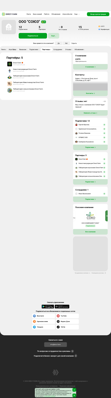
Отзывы (68, 49)
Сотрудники (58, 49)
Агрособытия (67, 14)
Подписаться (33, 36)
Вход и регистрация (98, 14)
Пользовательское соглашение (47, 386)
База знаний (37, 14)
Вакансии (23, 49)
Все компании (90, 232)
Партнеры (46, 49)
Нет (66, 43)
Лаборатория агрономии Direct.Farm (26, 76)
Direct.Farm (17, 63)
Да (59, 43)
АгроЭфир (13, 49)
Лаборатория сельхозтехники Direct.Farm (28, 89)
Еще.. (77, 14)
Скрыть (74, 43)
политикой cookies (49, 396)
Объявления (55, 14)
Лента (28, 14)
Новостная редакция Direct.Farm (25, 69)
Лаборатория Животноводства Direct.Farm (28, 82)
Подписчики (34, 49)
